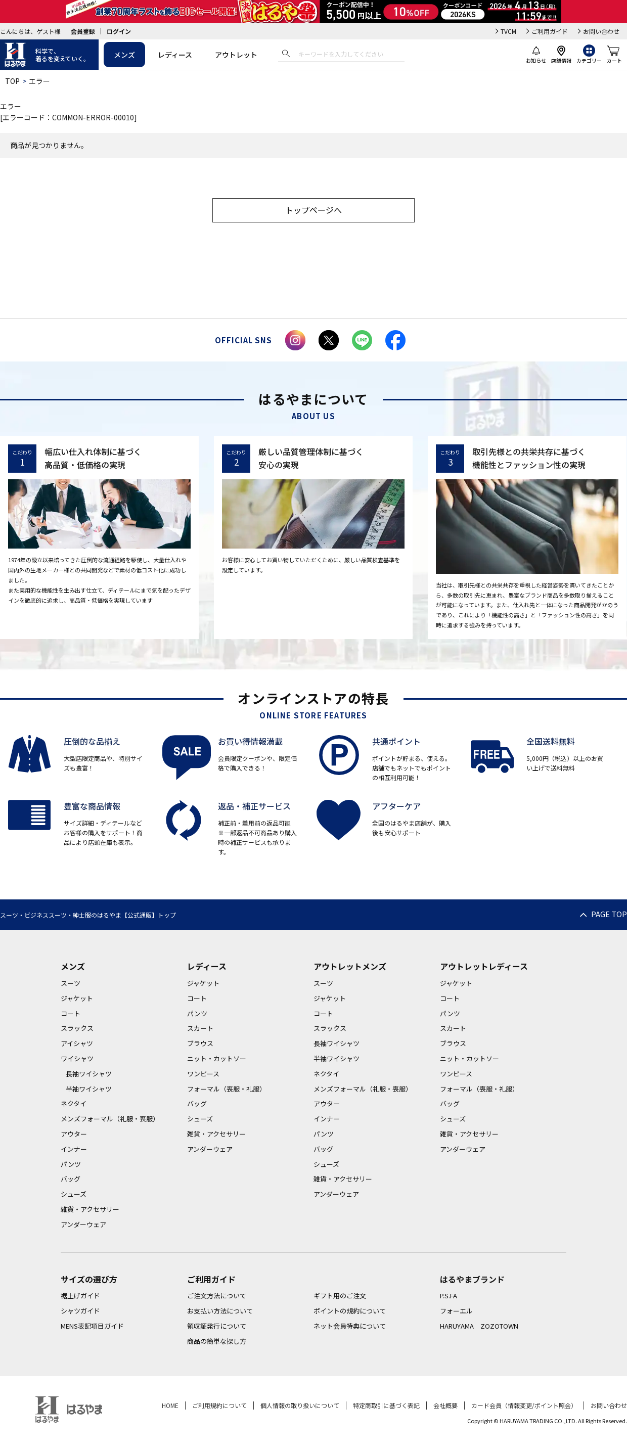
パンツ (71, 1164)
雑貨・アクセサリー (90, 1209)
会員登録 (83, 31)
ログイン (119, 31)
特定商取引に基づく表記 (386, 1405)
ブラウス (200, 1043)
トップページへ (313, 210)
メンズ (124, 55)
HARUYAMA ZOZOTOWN (479, 1326)
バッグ (70, 1179)
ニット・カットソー (216, 1058)
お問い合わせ (601, 31)
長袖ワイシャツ (89, 1073)
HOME (170, 1405)
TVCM (508, 31)
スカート (200, 1028)
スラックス (77, 1028)
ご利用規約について (219, 1405)
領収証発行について (216, 1326)
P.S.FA (448, 1295)
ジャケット (77, 998)
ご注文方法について (216, 1295)
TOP (12, 81)
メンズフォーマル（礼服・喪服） (110, 1118)
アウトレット (236, 55)
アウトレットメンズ (350, 966)
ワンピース (203, 1073)
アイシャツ (77, 1043)
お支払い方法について (220, 1311)
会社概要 (445, 1405)
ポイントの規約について (350, 1311)
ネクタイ (73, 1103)
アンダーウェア (83, 1224)
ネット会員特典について (350, 1326)
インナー (74, 1149)
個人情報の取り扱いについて (299, 1405)
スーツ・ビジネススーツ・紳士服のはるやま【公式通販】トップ (88, 915)
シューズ (73, 1194)
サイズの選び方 (89, 1279)
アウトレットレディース (484, 966)
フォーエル (456, 1311)
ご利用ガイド (549, 31)
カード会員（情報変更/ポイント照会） (524, 1405)
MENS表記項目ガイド (92, 1326)
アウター (74, 1134)
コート (70, 1013)
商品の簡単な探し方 (216, 1341)
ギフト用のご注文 (340, 1295)
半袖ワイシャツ (89, 1089)
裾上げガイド (80, 1295)
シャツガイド (80, 1311)
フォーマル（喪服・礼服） (226, 1089)
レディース (175, 55)
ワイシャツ (77, 1058)
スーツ (70, 983)
